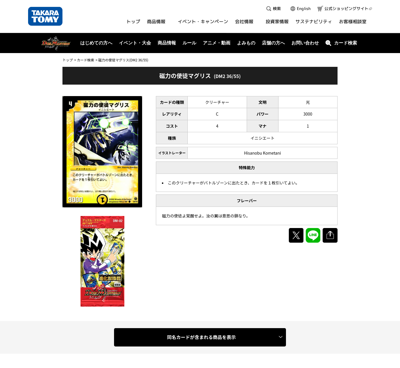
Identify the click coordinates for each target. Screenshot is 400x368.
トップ (67, 59)
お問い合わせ (305, 42)
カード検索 (85, 59)
